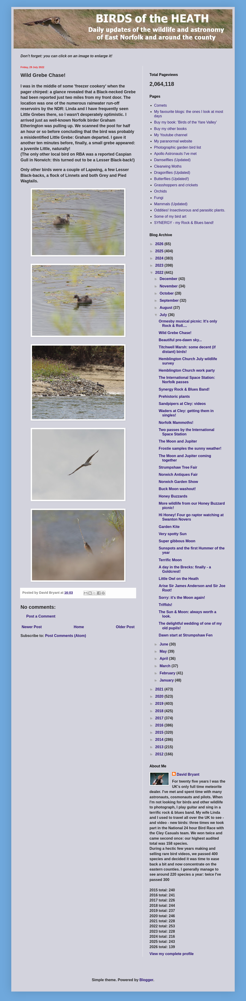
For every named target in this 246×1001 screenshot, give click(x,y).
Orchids (160, 191)
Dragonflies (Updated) (172, 173)
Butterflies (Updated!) (171, 179)
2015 (159, 732)
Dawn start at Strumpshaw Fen (186, 635)
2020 (159, 696)
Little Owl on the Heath (179, 579)
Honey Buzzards (173, 496)
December (169, 279)
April (164, 658)
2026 (159, 244)
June (164, 644)
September (170, 300)
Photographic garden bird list (177, 147)
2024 (159, 258)
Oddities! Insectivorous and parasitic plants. (189, 210)
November (169, 286)
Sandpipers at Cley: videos (182, 404)
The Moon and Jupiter (178, 441)
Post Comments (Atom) (65, 636)
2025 (159, 251)
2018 (159, 711)
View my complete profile (171, 954)
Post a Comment (40, 616)
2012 (159, 754)
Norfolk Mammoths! (176, 423)
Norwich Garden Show (178, 482)
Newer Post (32, 627)
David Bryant (188, 774)
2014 (159, 740)
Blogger (146, 980)
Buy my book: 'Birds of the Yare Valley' (185, 122)
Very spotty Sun (173, 534)
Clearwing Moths (168, 166)
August (166, 308)
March (166, 666)
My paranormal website (173, 141)
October (167, 293)
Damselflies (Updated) (172, 160)
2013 (159, 747)
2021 (159, 689)
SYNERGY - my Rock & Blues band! (184, 223)
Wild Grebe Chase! (175, 333)
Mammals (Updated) (170, 204)
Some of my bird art (170, 216)
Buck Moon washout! (177, 489)
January (167, 680)
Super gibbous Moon (177, 541)
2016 (159, 725)
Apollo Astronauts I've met (175, 154)
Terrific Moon (170, 560)
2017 (159, 718)
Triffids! (165, 605)
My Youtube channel (170, 135)
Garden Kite (169, 527)
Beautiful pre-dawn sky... (180, 340)
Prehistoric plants (174, 396)
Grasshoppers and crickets (176, 185)
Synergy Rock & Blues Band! (184, 389)
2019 (159, 704)
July (164, 315)
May (164, 651)
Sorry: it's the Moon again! (182, 598)
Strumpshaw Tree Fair (178, 467)
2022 (159, 272)
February (168, 673)
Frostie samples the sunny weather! (190, 448)
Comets (160, 105)
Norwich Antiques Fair (178, 474)
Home (79, 627)
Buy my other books (170, 129)
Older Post (125, 627)
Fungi (158, 198)
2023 (159, 265)
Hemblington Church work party (187, 370)
